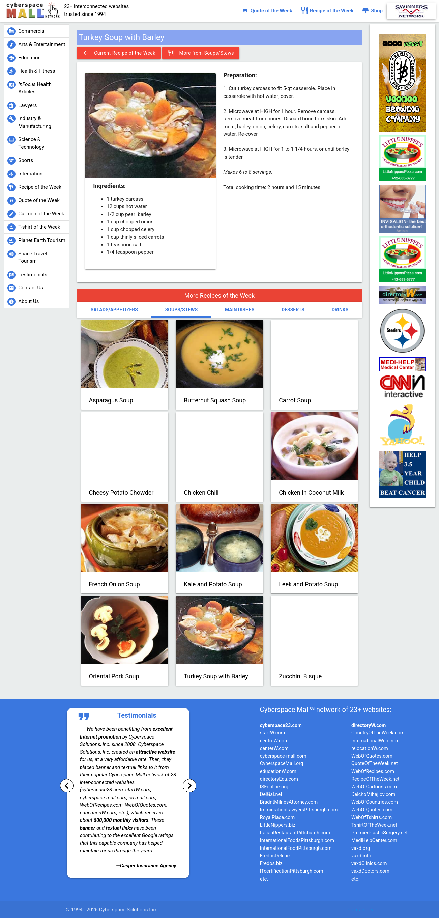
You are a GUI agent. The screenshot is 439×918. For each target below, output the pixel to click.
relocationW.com (369, 748)
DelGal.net (271, 794)
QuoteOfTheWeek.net (374, 764)
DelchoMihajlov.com (373, 794)
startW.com (272, 733)
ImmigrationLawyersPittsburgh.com (299, 810)
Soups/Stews (181, 309)
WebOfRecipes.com (372, 771)
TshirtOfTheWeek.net (374, 825)
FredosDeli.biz (275, 856)
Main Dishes (239, 309)
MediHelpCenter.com (374, 840)
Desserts (293, 309)
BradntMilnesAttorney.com (289, 802)
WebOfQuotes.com (371, 756)
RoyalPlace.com (277, 817)
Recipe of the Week (327, 11)
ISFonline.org (274, 787)
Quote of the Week (266, 11)
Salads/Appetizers (114, 309)
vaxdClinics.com (369, 863)
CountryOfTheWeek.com (377, 733)
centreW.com (274, 741)
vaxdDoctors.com (370, 871)
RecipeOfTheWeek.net (375, 779)
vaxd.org (360, 848)
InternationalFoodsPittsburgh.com (297, 840)
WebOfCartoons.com (374, 787)
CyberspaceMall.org (281, 764)
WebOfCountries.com (374, 802)
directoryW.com (368, 725)
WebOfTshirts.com (371, 817)
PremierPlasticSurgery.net (379, 833)
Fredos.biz (271, 863)
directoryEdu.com (279, 779)
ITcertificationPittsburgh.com (291, 871)
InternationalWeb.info (374, 741)
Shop (372, 11)
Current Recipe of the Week (118, 53)
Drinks (340, 309)
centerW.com (274, 748)
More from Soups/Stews (201, 53)
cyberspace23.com (281, 725)
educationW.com (278, 771)
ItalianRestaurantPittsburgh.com (295, 833)
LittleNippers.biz (277, 825)
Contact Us (360, 910)
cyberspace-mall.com (283, 756)
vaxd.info (361, 856)
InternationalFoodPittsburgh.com (296, 848)
